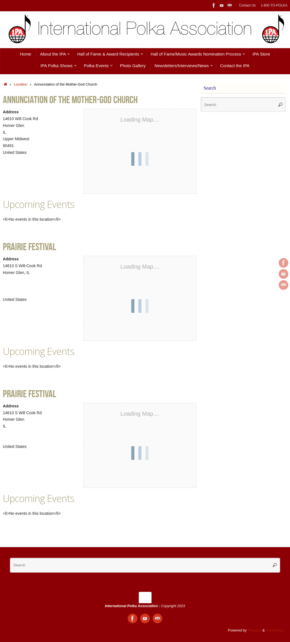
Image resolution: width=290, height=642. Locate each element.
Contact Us (247, 5)
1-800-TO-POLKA (274, 5)
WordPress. (275, 630)
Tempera (254, 630)
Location (20, 84)
